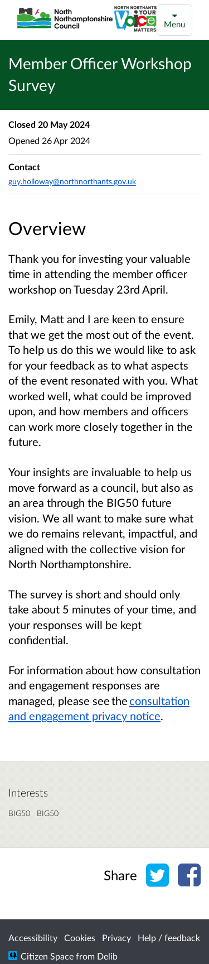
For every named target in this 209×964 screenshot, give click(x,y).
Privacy (116, 937)
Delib (107, 956)
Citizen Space (47, 956)
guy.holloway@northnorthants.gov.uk (72, 181)
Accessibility (32, 937)
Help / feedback (169, 937)
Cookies (79, 937)
